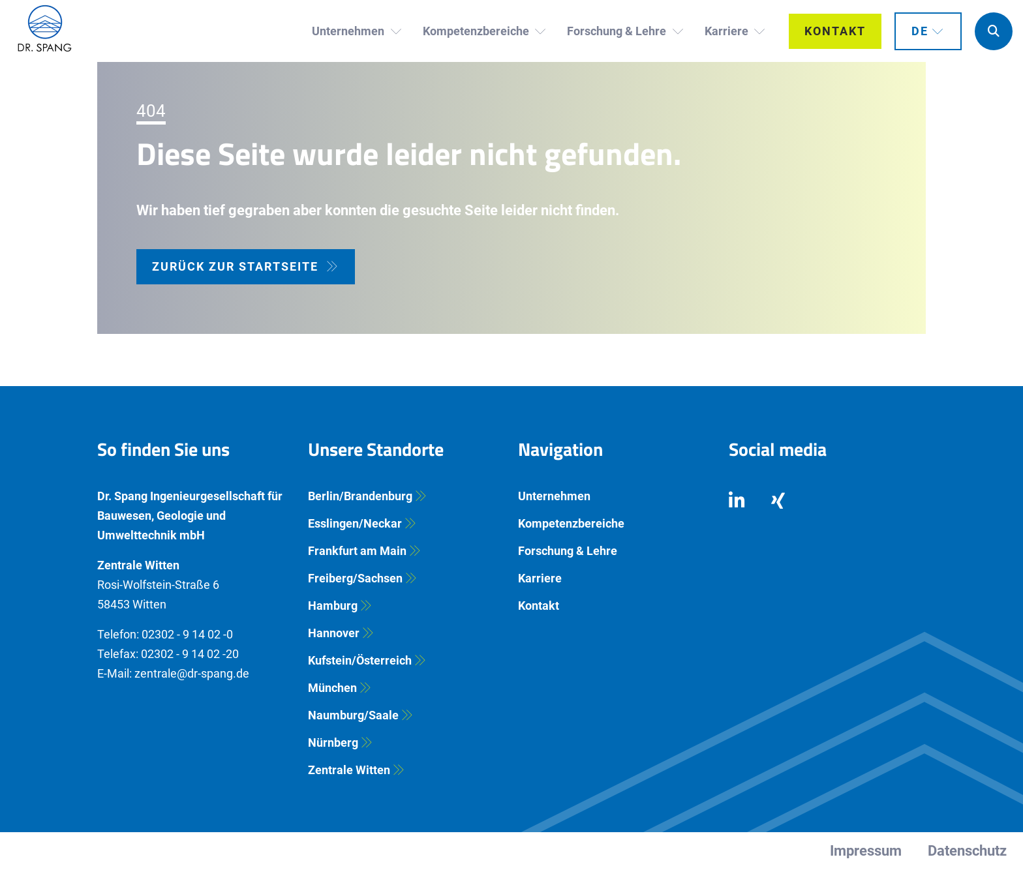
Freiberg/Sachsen (355, 578)
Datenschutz (967, 851)
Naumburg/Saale (353, 715)
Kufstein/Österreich (360, 660)
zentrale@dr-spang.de (191, 673)
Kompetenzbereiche (571, 523)
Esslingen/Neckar (355, 523)
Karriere (540, 578)
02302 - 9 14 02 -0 (187, 634)
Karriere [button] (728, 31)
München (332, 688)
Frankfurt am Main (357, 551)
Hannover (333, 633)
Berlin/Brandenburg (360, 496)
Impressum (866, 851)
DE (919, 31)
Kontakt (835, 31)
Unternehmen (554, 496)
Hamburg (333, 605)
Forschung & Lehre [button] (618, 31)
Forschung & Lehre (567, 551)
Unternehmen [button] (349, 31)
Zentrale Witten (349, 770)
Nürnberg (333, 742)
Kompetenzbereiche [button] (477, 31)
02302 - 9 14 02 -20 (190, 654)
